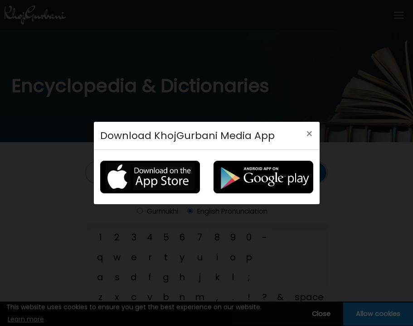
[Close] (309, 134)
